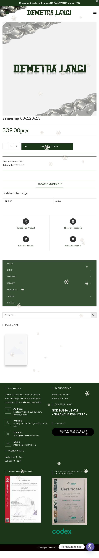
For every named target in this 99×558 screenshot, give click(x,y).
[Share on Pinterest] (25, 241)
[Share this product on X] (26, 224)
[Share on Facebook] (73, 224)
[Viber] (90, 547)
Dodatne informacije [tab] (49, 184)
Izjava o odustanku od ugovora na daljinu (73, 432)
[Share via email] (73, 241)
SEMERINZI (19, 165)
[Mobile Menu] (94, 12)
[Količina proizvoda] (11, 146)
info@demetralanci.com (24, 444)
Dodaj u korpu (49, 146)
